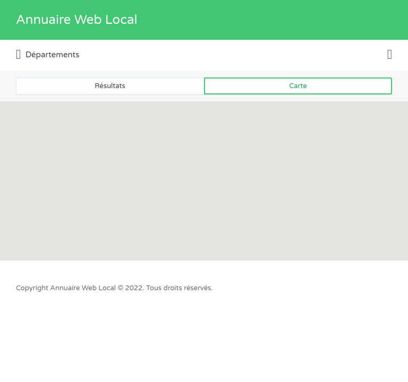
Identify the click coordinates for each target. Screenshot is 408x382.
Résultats (110, 86)
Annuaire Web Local (76, 20)
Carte (298, 86)
